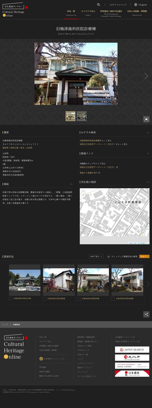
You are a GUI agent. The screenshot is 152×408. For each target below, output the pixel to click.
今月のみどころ (83, 350)
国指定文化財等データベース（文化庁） (98, 144)
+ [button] (83, 191)
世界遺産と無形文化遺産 (111, 14)
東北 (22, 147)
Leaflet (130, 243)
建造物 (6, 147)
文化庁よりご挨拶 (84, 346)
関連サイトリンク (84, 367)
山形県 (29, 147)
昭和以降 (14, 147)
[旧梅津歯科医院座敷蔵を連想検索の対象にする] (44, 298)
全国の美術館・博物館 (137, 14)
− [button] (83, 195)
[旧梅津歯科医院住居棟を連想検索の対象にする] (10, 298)
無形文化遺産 (44, 371)
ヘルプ (80, 359)
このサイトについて (118, 4)
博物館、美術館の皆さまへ (87, 341)
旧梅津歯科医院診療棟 (90, 140)
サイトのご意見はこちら (87, 376)
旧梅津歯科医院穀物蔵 (90, 298)
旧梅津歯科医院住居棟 (22, 298)
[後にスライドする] (146, 76)
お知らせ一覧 (82, 354)
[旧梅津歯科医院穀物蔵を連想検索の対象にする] (79, 298)
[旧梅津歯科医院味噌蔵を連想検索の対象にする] (113, 298)
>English (140, 4)
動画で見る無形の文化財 (49, 376)
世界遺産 (42, 367)
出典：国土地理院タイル (141, 243)
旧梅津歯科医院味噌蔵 (124, 298)
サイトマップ (82, 372)
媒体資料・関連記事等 (86, 337)
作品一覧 (71, 14)
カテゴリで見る (88, 14)
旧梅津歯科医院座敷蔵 (56, 298)
